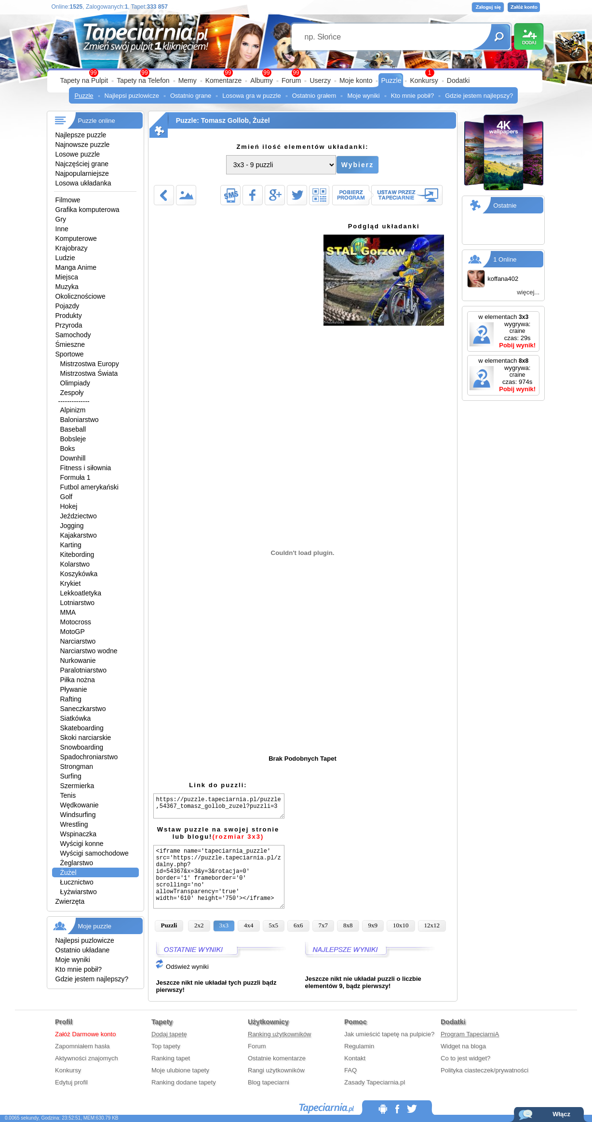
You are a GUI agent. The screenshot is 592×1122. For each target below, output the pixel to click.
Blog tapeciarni (268, 1082)
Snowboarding (82, 747)
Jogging (72, 525)
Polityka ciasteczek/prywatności (484, 1070)
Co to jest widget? (465, 1058)
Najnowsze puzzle (82, 144)
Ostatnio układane (82, 950)
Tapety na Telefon (143, 80)
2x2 (199, 925)
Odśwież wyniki (182, 966)
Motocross (76, 622)
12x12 (432, 925)
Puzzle (391, 80)
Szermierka (77, 786)
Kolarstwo (75, 564)
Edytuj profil (71, 1082)
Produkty (68, 315)
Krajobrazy (71, 248)
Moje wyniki (363, 95)
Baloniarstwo (79, 419)
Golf (66, 497)
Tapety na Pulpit (84, 80)
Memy (187, 80)
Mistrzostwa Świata (89, 373)
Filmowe (68, 200)
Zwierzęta (70, 901)
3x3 (224, 925)
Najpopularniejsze (82, 173)
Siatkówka (75, 718)
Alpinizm (73, 410)
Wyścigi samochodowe (94, 853)
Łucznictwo (77, 882)
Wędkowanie (79, 805)
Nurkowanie (78, 660)
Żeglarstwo (76, 863)
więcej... (528, 292)
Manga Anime (76, 267)
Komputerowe (76, 238)
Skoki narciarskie (85, 737)
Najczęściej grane (82, 164)
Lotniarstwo (77, 603)
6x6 (298, 925)
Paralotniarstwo (83, 670)
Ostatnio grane (190, 95)
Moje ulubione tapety (180, 1070)
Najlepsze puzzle (81, 135)
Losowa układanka (83, 183)
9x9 (373, 925)
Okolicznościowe (80, 296)
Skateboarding (82, 728)
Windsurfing (78, 814)
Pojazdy (67, 306)
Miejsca (66, 277)
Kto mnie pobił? (412, 95)
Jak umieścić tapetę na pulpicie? (389, 1034)
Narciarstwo (78, 641)
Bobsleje (73, 439)
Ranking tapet (170, 1058)
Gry (61, 219)
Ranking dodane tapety (183, 1082)
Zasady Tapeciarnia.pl (374, 1082)
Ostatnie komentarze (277, 1058)
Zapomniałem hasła (82, 1046)
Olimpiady (75, 383)
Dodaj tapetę (169, 1034)
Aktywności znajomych (86, 1058)
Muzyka (67, 286)
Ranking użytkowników (279, 1034)
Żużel (68, 872)
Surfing (70, 776)
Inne (61, 229)
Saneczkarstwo (83, 709)
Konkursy (424, 80)
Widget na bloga (463, 1046)
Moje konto (355, 80)
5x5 (274, 925)
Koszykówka (79, 574)
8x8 (348, 925)
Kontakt (354, 1058)
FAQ (350, 1070)
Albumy (261, 80)
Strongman (76, 766)
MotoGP (72, 631)
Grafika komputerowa (87, 209)
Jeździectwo (78, 516)
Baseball (73, 429)
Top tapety (165, 1046)
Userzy (320, 80)
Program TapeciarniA (470, 1034)
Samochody (73, 335)
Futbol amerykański (89, 487)
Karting (70, 545)
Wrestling (74, 824)
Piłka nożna (77, 680)
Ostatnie (504, 205)
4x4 (249, 925)
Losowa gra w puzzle (251, 95)
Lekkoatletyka (81, 593)
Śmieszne (70, 344)
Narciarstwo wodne (89, 651)
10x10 (401, 925)
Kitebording (77, 554)
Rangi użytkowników (276, 1070)
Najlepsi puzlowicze (132, 95)
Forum (291, 80)
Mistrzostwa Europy (89, 364)
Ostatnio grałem (314, 95)
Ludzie (65, 258)
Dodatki (458, 80)
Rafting (70, 699)
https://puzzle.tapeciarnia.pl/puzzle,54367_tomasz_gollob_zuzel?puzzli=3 (218, 805)
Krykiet (70, 583)
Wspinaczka (78, 834)
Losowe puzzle (77, 154)
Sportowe (69, 354)
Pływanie (73, 689)
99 (296, 72)
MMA (68, 612)
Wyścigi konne (82, 843)
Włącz (561, 1114)
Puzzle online (96, 120)
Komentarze (223, 80)
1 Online (504, 259)
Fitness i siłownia (85, 468)
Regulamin (359, 1046)
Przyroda (68, 325)
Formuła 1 (75, 477)
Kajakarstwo (78, 535)
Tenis (68, 795)
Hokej (69, 506)
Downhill (73, 458)
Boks (67, 448)
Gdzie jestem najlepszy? (479, 95)
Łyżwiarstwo (78, 892)
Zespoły (72, 392)
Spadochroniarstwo (89, 757)
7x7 (323, 925)
